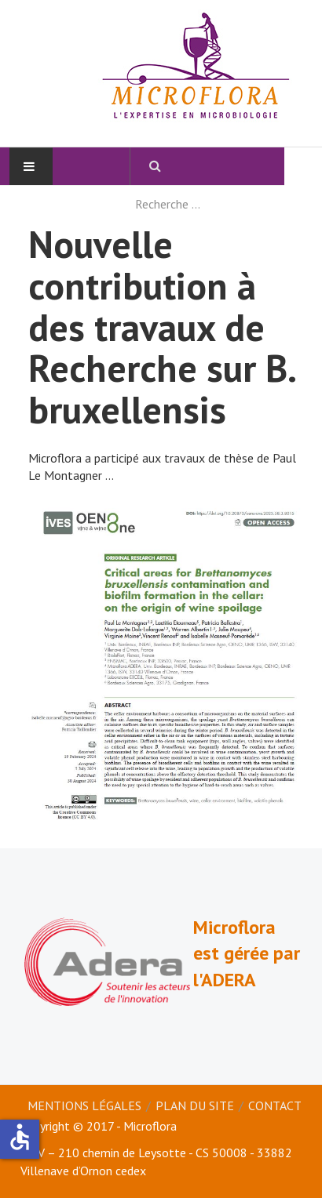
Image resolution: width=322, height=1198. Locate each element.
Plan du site (195, 1105)
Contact (275, 1105)
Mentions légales (84, 1105)
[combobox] (207, 204)
